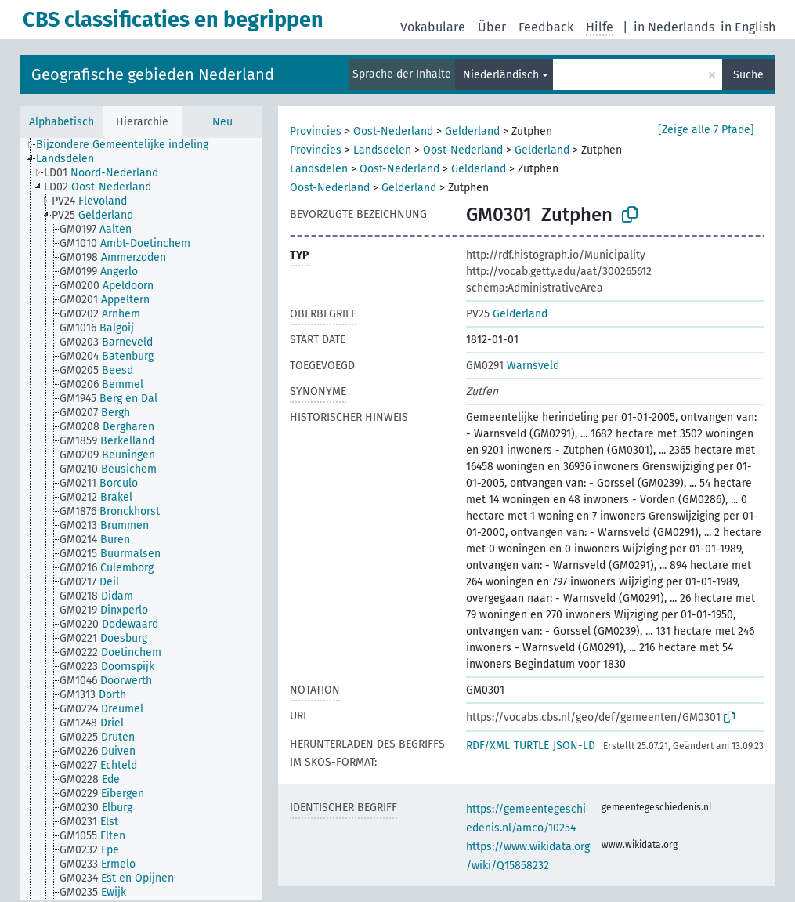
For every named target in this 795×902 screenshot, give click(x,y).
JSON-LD (574, 745)
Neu (222, 122)
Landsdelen (382, 150)
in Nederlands (674, 27)
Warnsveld (512, 365)
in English (748, 27)
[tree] (141, 519)
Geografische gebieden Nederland (152, 74)
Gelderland (472, 131)
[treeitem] (128, 145)
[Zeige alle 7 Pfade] (706, 129)
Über (492, 27)
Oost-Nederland (393, 131)
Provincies (315, 131)
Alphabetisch (61, 122)
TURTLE (531, 745)
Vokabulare (432, 27)
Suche (748, 75)
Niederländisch (501, 75)
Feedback (546, 27)
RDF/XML (488, 745)
